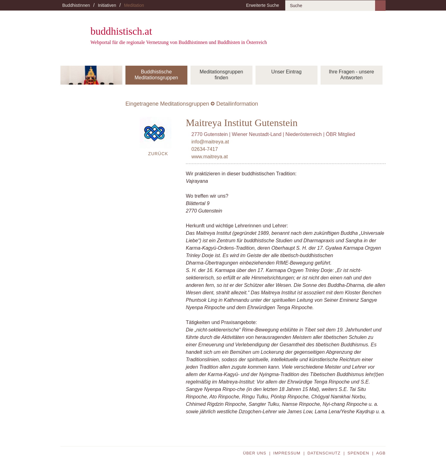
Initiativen (107, 5)
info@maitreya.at (210, 141)
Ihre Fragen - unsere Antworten (351, 74)
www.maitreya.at (209, 156)
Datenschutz (324, 453)
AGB (381, 453)
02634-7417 (204, 149)
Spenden (358, 453)
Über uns (254, 453)
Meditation (134, 5)
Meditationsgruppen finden (221, 74)
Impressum (286, 453)
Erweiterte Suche (262, 5)
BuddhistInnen (76, 5)
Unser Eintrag (286, 71)
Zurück (158, 153)
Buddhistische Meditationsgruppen (156, 74)
